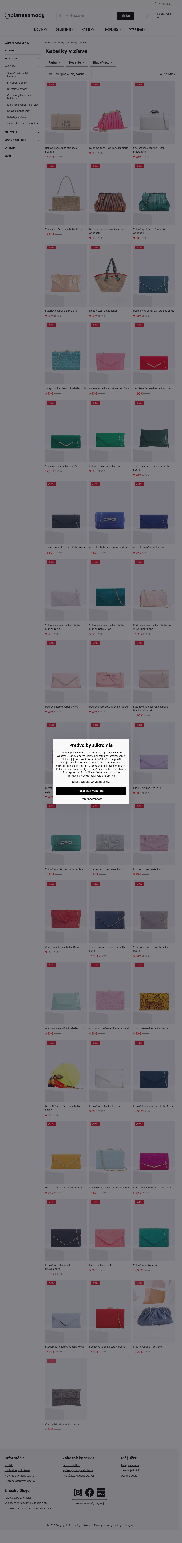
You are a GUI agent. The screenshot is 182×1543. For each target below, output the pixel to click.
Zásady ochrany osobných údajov (91, 781)
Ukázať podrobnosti (91, 799)
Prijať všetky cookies (91, 791)
